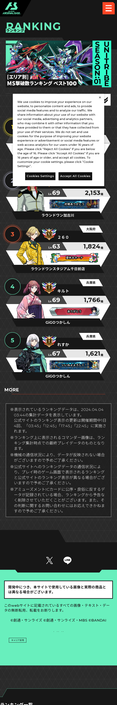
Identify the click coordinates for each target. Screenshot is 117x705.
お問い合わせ (86, 649)
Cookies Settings (86, 637)
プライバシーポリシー (31, 649)
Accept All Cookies (75, 176)
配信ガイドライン (58, 661)
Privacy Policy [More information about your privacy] (42, 166)
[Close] (100, 97)
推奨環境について (31, 637)
